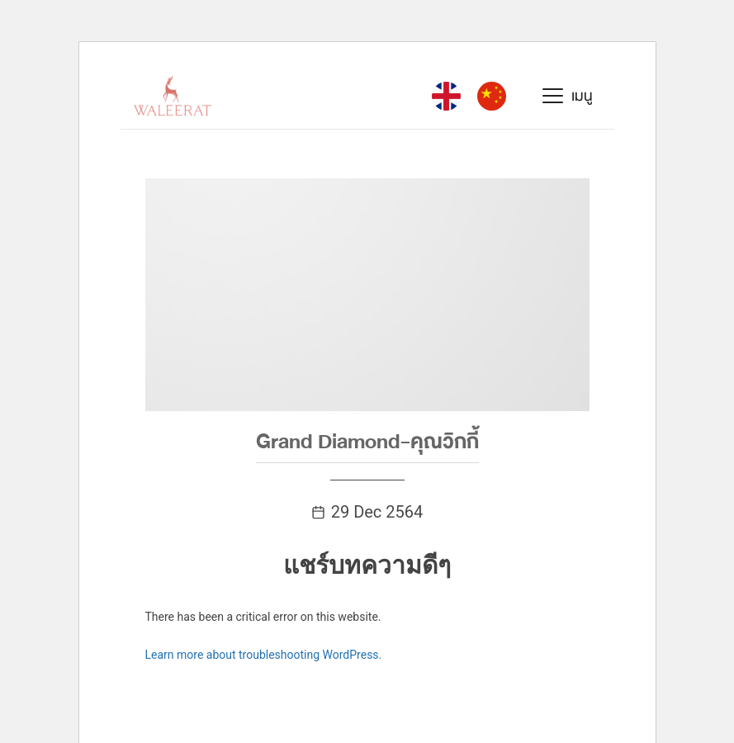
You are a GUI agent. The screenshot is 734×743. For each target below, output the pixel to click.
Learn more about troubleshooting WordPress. (263, 654)
